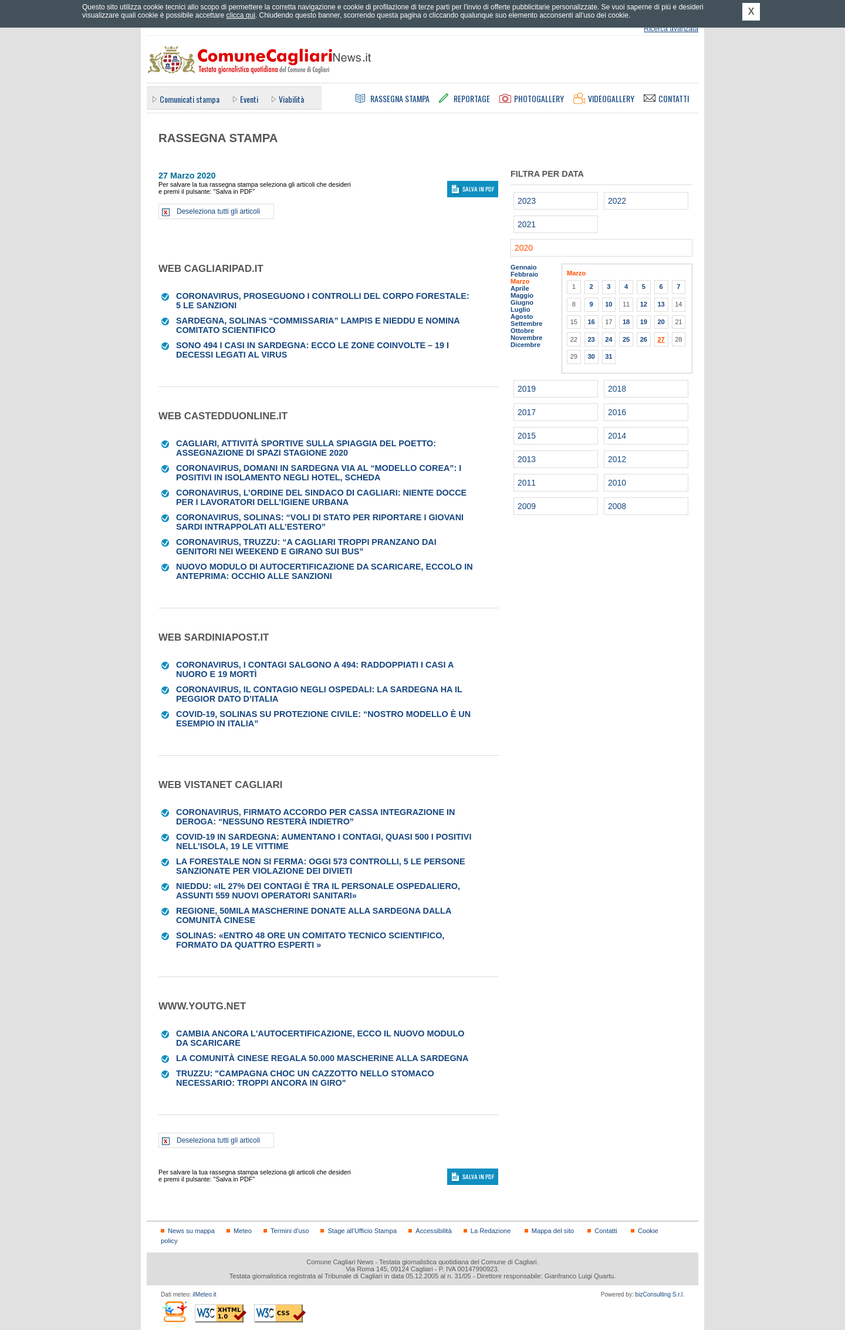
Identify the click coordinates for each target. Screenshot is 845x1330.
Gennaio (524, 267)
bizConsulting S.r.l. (660, 1294)
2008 (617, 506)
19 (643, 321)
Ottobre (522, 330)
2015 (527, 435)
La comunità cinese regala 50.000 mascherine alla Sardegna (322, 1058)
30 (590, 356)
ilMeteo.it (204, 1294)
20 (660, 321)
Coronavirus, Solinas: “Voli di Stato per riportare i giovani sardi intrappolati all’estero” (320, 522)
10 (608, 304)
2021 (527, 224)
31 (608, 356)
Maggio (522, 295)
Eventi (249, 99)
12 (643, 304)
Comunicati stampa (189, 99)
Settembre (527, 323)
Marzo (520, 281)
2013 (527, 459)
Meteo (243, 1230)
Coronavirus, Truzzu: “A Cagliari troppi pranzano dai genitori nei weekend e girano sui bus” (306, 546)
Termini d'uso (290, 1230)
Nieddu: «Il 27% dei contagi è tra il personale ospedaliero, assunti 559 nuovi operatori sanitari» (318, 890)
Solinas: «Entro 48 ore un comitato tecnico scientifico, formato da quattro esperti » (310, 940)
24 (608, 339)
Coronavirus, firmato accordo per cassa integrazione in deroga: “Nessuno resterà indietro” (315, 816)
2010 (617, 482)
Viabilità (291, 99)
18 (626, 321)
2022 (617, 201)
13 (660, 304)
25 (626, 339)
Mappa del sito (553, 1230)
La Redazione (491, 1230)
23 (590, 339)
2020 (524, 247)
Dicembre (525, 344)
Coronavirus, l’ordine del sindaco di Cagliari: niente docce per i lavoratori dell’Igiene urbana (321, 497)
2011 (527, 482)
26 (643, 339)
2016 (617, 412)
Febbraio (524, 274)
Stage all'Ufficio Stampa (362, 1230)
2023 (527, 201)
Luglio (520, 309)
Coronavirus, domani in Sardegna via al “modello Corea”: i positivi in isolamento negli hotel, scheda (318, 472)
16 (590, 321)
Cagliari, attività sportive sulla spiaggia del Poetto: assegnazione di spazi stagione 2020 (306, 448)
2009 (527, 506)
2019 (527, 388)
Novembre (527, 337)
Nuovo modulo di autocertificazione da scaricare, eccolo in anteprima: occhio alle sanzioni (324, 571)
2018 (617, 388)
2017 (527, 412)
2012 (617, 459)
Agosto (522, 316)
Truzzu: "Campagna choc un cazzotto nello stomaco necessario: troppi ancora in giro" (305, 1078)
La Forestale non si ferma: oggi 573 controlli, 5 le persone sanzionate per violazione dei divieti (320, 866)
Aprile (520, 288)
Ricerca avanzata (671, 29)
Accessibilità (433, 1230)
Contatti (605, 1230)
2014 (617, 435)
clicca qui (240, 15)
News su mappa (191, 1230)
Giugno (522, 302)
